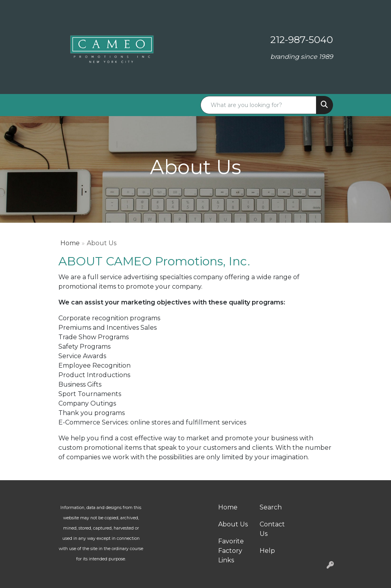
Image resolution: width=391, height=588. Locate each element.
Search (271, 507)
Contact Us (272, 528)
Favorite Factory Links (231, 550)
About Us (233, 524)
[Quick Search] (258, 105)
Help (267, 550)
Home (70, 243)
